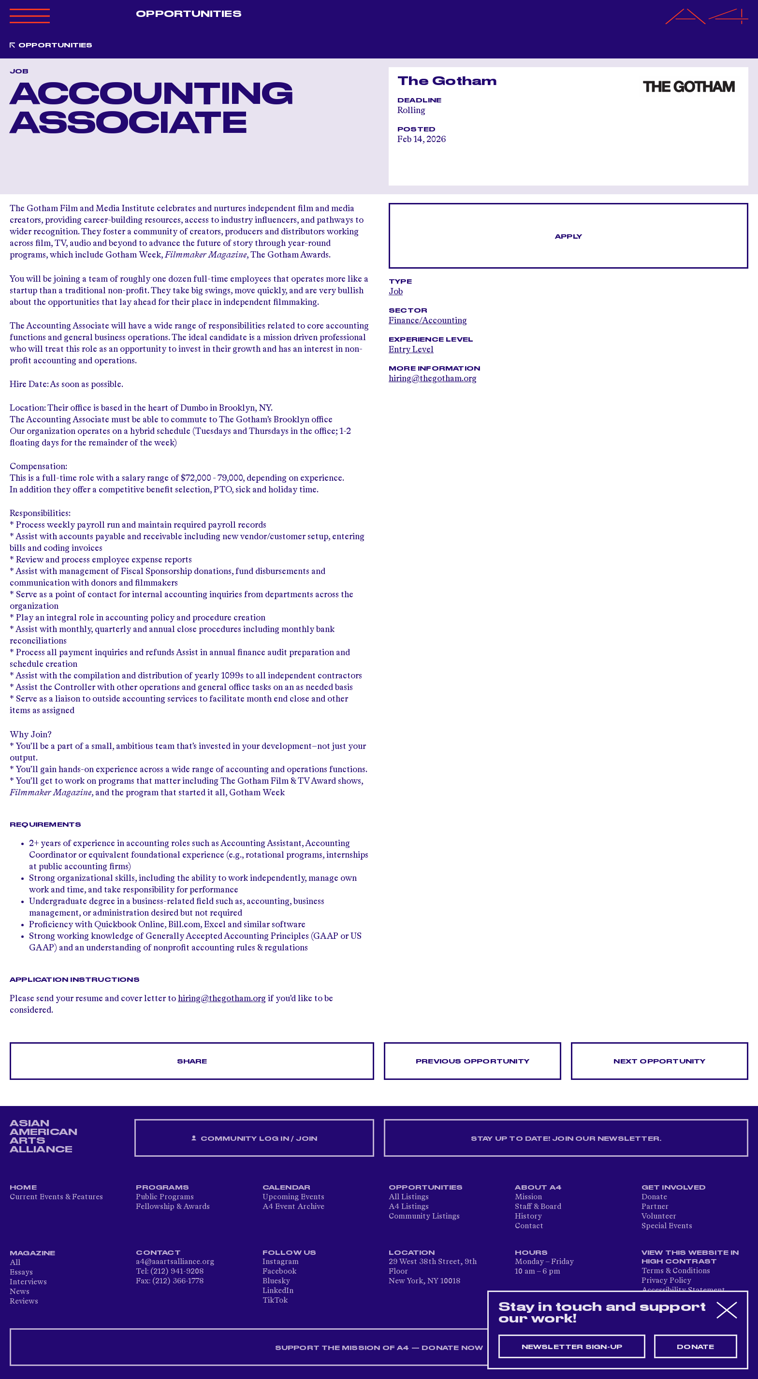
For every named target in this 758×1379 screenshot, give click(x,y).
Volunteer (658, 1217)
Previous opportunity (472, 1061)
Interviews (28, 1282)
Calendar (286, 1188)
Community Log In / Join (254, 1138)
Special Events (666, 1226)
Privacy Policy (666, 1281)
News (19, 1292)
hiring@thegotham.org (222, 998)
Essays (21, 1273)
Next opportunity (659, 1061)
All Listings (409, 1197)
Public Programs (165, 1197)
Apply (568, 237)
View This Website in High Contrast (690, 1257)
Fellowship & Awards (173, 1207)
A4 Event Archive (293, 1207)
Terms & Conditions (675, 1271)
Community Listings (424, 1217)
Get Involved (673, 1188)
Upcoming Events (293, 1197)
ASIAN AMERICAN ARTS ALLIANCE (43, 1136)
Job (396, 291)
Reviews (24, 1302)
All (15, 1263)
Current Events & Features (56, 1197)
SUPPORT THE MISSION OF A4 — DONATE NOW (379, 1348)
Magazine (33, 1253)
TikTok (275, 1301)
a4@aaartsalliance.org (175, 1262)
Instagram (280, 1262)
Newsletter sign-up (572, 1347)
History (528, 1217)
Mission (528, 1197)
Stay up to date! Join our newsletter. (566, 1139)
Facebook (279, 1272)
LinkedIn (277, 1291)
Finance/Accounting (428, 320)
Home (23, 1188)
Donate (654, 1197)
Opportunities (188, 14)
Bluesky (276, 1281)
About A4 (538, 1188)
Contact (529, 1226)
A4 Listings (409, 1207)
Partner (655, 1207)
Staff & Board (538, 1207)
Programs (162, 1188)
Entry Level (411, 349)
